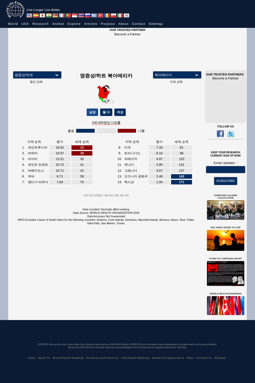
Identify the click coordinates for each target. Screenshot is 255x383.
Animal (58, 24)
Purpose (108, 24)
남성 (92, 112)
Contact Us (204, 358)
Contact (138, 24)
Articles (90, 24)
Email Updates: (225, 163)
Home (32, 358)
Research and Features (102, 358)
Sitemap (156, 24)
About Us (44, 358)
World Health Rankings (68, 358)
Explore (74, 24)
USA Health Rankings (135, 358)
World (13, 24)
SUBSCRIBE (225, 181)
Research (40, 24)
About (123, 24)
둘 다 (106, 112)
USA (25, 24)
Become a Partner (128, 34)
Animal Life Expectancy (168, 358)
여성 (120, 112)
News (190, 358)
